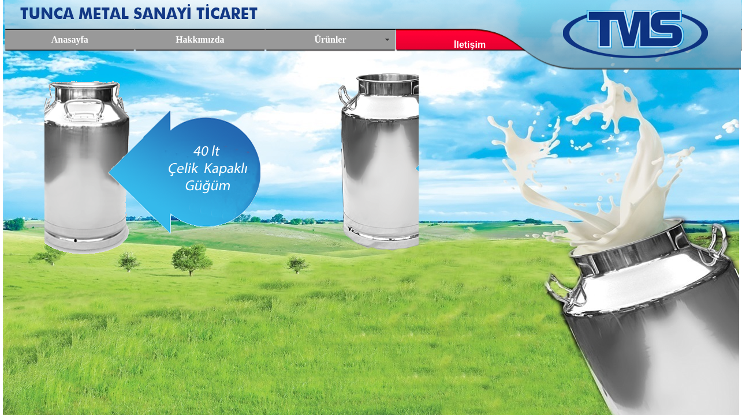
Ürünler (330, 39)
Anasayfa (69, 39)
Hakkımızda (200, 39)
